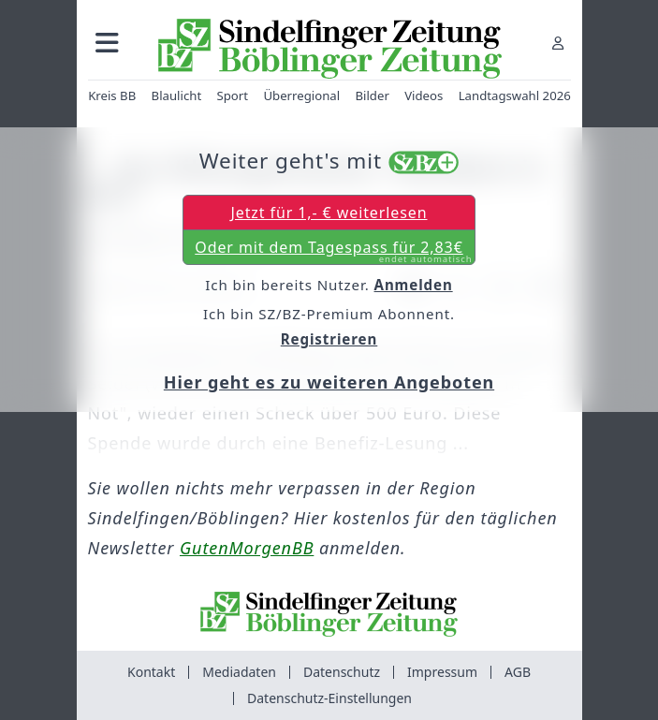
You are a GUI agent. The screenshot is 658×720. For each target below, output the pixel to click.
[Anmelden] (557, 42)
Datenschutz (341, 672)
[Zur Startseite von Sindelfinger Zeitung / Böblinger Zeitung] (329, 49)
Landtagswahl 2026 (514, 95)
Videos (423, 95)
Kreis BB (112, 95)
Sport (232, 95)
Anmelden (413, 284)
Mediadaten (239, 672)
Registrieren (329, 339)
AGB (517, 672)
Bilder (371, 95)
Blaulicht (176, 95)
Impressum (442, 672)
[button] (107, 42)
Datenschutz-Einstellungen (329, 698)
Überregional (301, 95)
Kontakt (151, 672)
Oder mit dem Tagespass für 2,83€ (333, 251)
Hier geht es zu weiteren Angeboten (329, 382)
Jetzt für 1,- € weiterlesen (328, 212)
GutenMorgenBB (247, 547)
